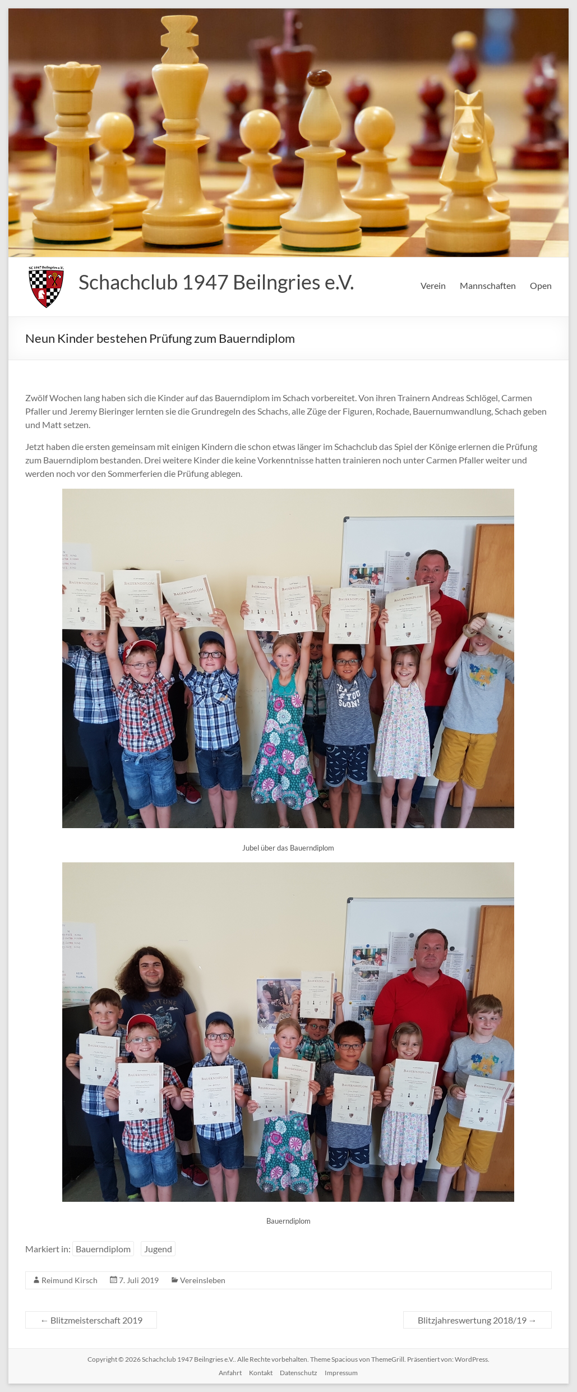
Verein (433, 285)
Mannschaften (488, 285)
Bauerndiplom (103, 1248)
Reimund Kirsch (69, 1280)
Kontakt (261, 1372)
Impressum (341, 1372)
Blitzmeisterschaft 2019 (91, 1320)
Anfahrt (230, 1372)
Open (541, 285)
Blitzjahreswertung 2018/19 (477, 1320)
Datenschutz (298, 1372)
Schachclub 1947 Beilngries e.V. (216, 281)
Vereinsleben (202, 1280)
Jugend (158, 1248)
